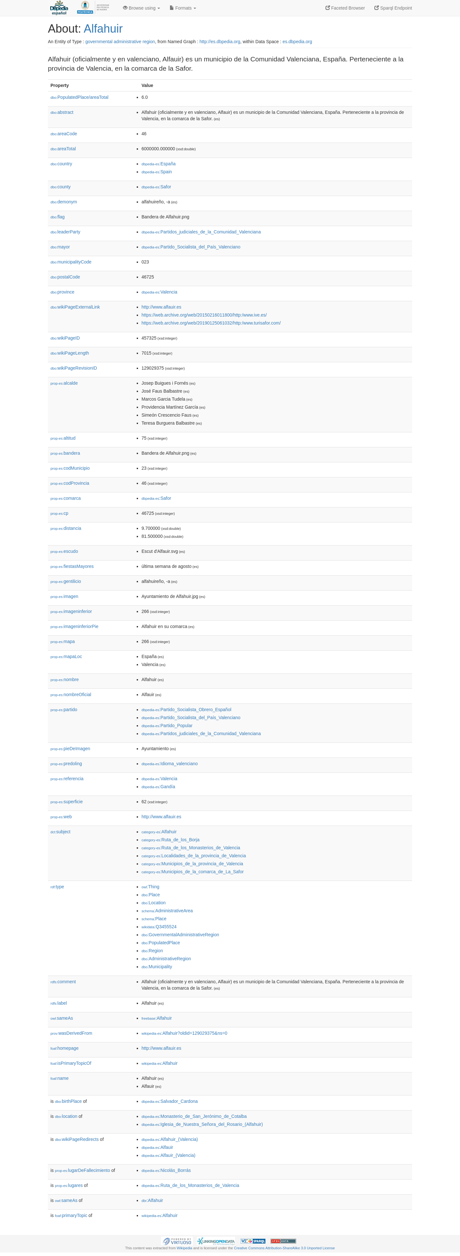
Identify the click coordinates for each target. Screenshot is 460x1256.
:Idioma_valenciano (170, 763)
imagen (64, 596)
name (59, 1078)
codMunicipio (70, 468)
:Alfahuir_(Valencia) (170, 1139)
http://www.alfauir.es (161, 307)
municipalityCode (70, 261)
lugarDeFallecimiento (82, 1170)
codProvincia (69, 483)
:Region (152, 950)
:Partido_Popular (167, 725)
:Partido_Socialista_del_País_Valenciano (191, 246)
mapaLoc (66, 656)
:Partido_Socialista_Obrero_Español (186, 709)
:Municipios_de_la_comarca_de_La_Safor (193, 871)
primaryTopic (71, 1215)
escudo (64, 551)
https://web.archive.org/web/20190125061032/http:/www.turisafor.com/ (211, 323)
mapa (62, 641)
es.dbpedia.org (297, 41)
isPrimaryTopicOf (70, 1063)
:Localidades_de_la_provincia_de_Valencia (194, 855)
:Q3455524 (159, 926)
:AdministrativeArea (167, 910)
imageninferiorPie (74, 626)
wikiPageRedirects (77, 1139)
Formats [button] (183, 8)
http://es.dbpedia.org (219, 41)
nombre (64, 679)
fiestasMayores (72, 566)
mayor (60, 246)
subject (60, 831)
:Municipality (157, 966)
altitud (62, 438)
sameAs (61, 1018)
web (61, 816)
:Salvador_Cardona (170, 1101)
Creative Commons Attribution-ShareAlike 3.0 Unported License (284, 1248)
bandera (65, 453)
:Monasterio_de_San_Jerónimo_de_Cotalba (194, 1116)
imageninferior (71, 611)
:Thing (150, 886)
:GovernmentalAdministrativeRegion (180, 934)
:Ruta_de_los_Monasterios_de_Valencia (191, 847)
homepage (64, 1048)
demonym (63, 201)
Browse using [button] (141, 8)
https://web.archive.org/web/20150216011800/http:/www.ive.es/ (204, 315)
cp (59, 513)
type (57, 886)
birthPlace (68, 1101)
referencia (66, 778)
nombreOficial (70, 694)
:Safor (156, 186)
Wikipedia (184, 1248)
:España (159, 163)
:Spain (157, 171)
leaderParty (65, 231)
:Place (151, 894)
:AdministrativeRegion (166, 958)
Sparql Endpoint (393, 8)
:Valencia (159, 291)
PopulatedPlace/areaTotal (79, 97)
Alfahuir (103, 28)
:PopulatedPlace (161, 942)
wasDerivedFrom (71, 1033)
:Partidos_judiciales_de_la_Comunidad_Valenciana (201, 231)
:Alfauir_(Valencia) (168, 1155)
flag (57, 216)
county (60, 186)
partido (63, 709)
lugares (69, 1185)
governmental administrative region (120, 41)
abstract (61, 112)
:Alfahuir (159, 831)
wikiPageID (65, 338)
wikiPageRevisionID (73, 368)
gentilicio (65, 581)
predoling (66, 763)
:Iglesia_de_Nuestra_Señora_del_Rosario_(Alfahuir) (202, 1124)
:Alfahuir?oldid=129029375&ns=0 (184, 1033)
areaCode (63, 133)
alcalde (64, 383)
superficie (66, 801)
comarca (65, 498)
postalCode (65, 276)
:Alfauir (157, 1147)
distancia (65, 528)
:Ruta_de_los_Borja (170, 839)
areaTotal (63, 148)
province (62, 291)
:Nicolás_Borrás (166, 1170)
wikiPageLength (69, 353)
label (58, 1003)
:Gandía (158, 786)
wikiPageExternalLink (75, 307)
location (66, 1116)
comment (63, 981)
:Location (154, 902)
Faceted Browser (345, 8)
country (61, 163)
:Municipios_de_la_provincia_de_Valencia (192, 863)
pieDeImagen (70, 748)
